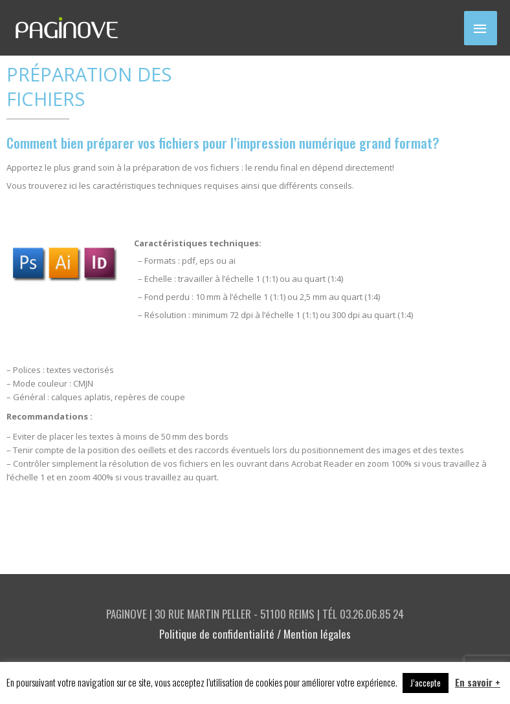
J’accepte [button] (425, 682)
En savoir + (477, 682)
